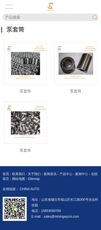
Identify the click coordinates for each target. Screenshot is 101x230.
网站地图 (18, 179)
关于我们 (34, 174)
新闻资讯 (50, 174)
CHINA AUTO (29, 189)
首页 (6, 174)
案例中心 (82, 174)
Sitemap (34, 179)
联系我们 (19, 174)
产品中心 (66, 174)
